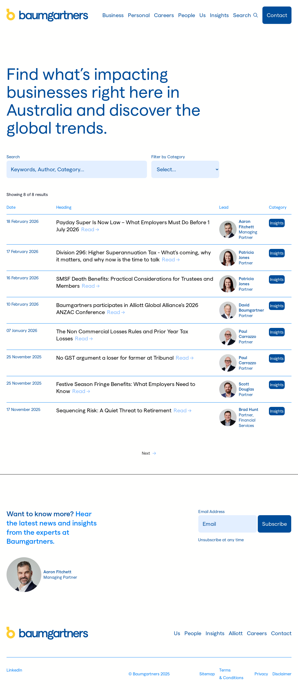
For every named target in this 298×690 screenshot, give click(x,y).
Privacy (261, 674)
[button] (113, 15)
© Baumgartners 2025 (149, 674)
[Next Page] (149, 453)
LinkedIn (14, 670)
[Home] (47, 15)
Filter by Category (168, 156)
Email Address (211, 511)
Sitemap (207, 674)
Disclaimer (281, 674)
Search (13, 156)
